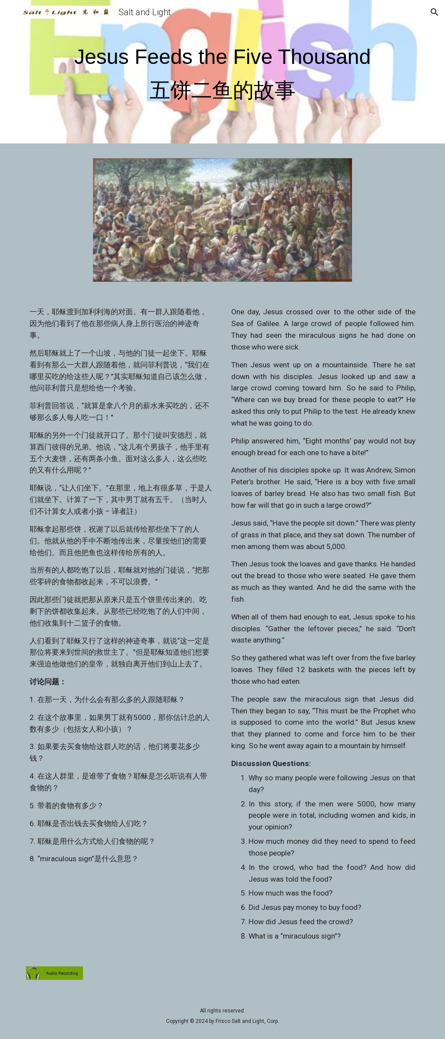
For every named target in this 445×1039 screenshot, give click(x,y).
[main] (222, 73)
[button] (10, 12)
